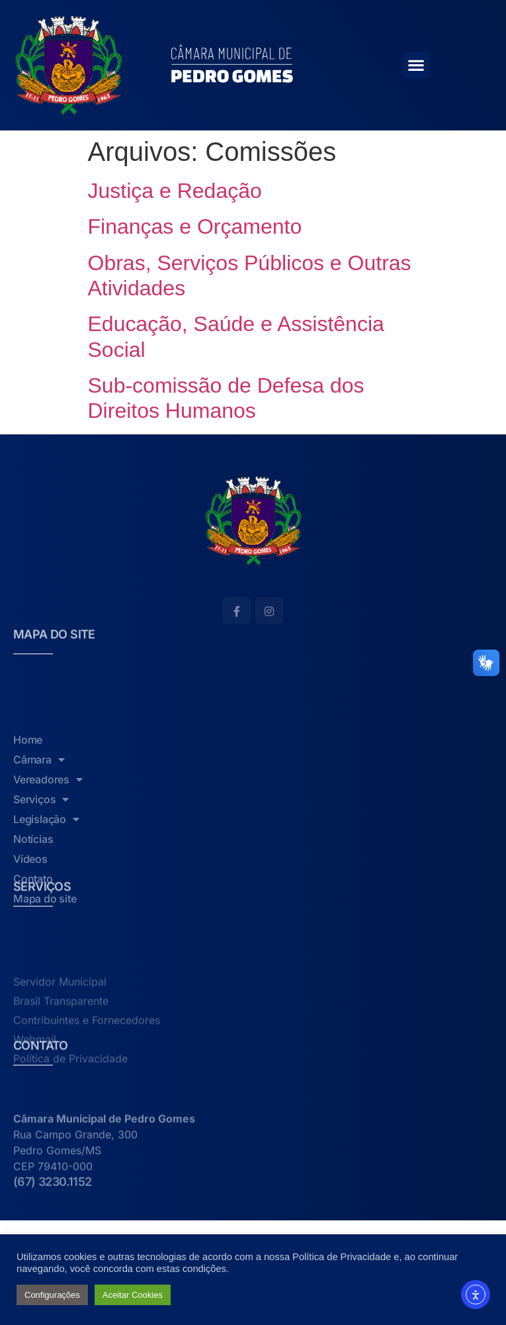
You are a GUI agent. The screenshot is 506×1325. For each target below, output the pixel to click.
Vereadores (48, 848)
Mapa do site (45, 966)
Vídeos (30, 927)
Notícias (33, 907)
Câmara (39, 828)
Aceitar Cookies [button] (133, 1295)
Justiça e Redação (175, 191)
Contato (33, 947)
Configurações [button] (52, 1295)
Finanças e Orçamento (195, 226)
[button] (416, 65)
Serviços (41, 867)
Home (27, 807)
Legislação (46, 887)
